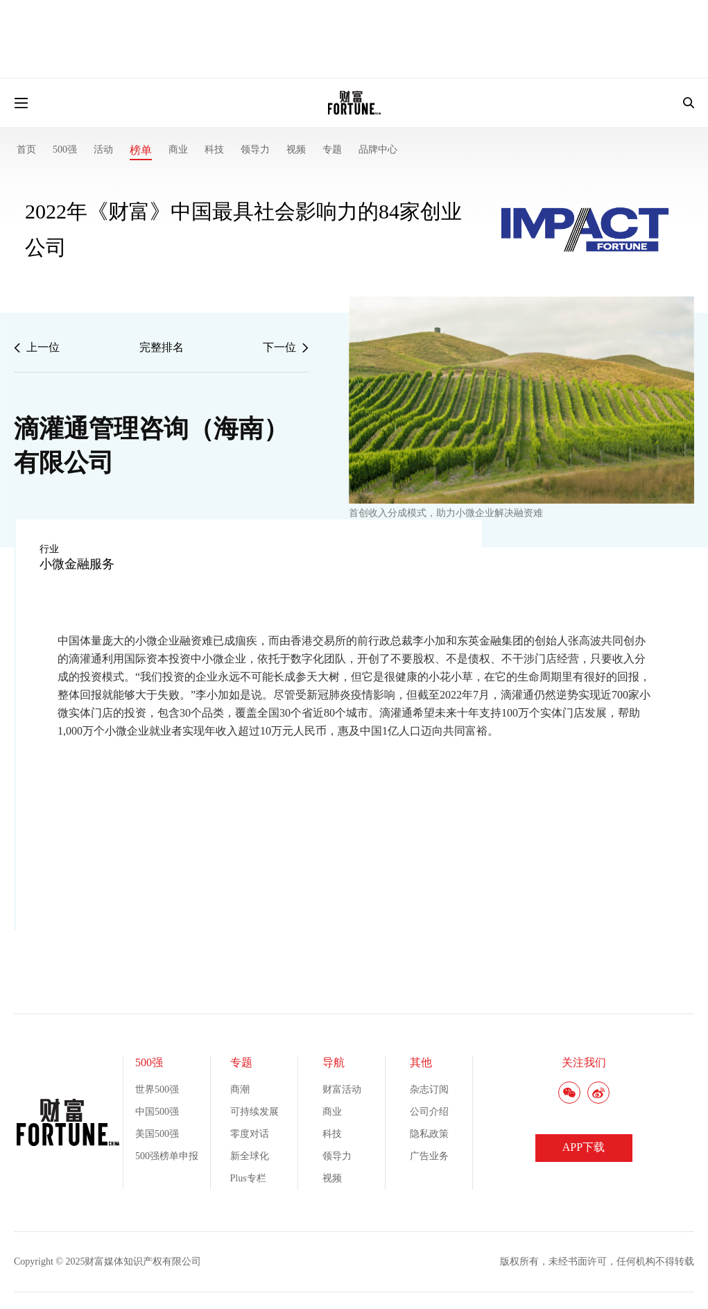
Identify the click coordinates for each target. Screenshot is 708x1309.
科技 (214, 149)
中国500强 (157, 1111)
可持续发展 (254, 1111)
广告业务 (429, 1156)
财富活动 (341, 1089)
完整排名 (161, 347)
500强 (65, 149)
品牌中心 (378, 149)
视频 (296, 149)
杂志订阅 (429, 1089)
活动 (103, 149)
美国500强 (157, 1134)
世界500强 (157, 1089)
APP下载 (583, 1147)
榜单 (141, 150)
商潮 (240, 1089)
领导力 (255, 149)
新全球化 (249, 1156)
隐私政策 (429, 1134)
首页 (26, 149)
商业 (178, 149)
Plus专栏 (248, 1178)
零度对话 (249, 1134)
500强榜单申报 (166, 1156)
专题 (332, 149)
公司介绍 (429, 1111)
